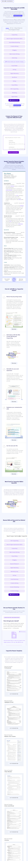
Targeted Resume (10, 23)
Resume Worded (7, 1)
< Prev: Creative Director (7, 280)
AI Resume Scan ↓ (17, 105)
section (16, 166)
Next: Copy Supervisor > (21, 280)
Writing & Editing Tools (18, 28)
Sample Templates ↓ (18, 15)
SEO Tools (11, 28)
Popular (7, 28)
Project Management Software (14, 29)
